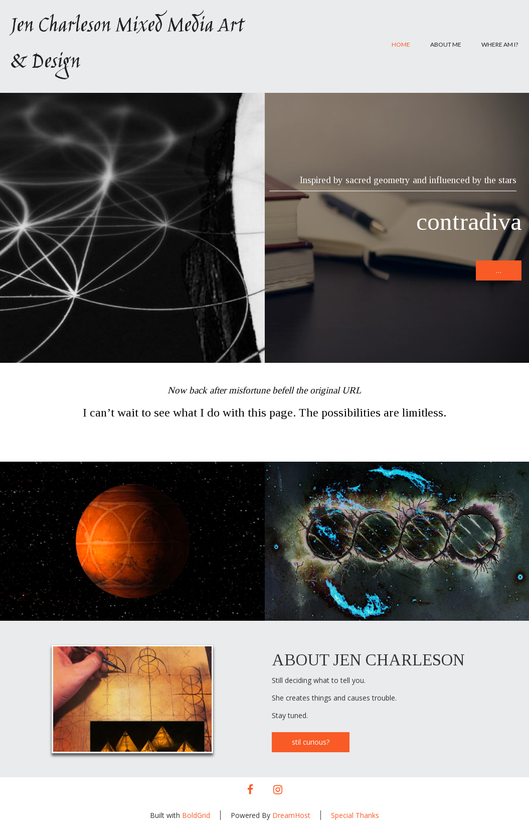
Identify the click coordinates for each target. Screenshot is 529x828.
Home (401, 44)
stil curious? (310, 742)
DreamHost (291, 815)
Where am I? (499, 44)
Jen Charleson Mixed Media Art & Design (127, 45)
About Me (445, 44)
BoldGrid (196, 815)
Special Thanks (355, 815)
